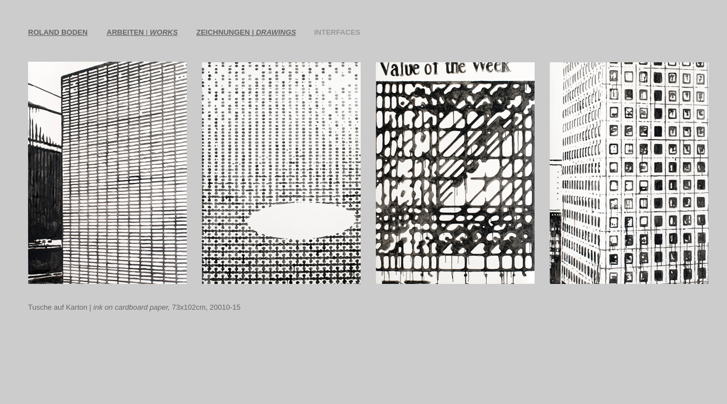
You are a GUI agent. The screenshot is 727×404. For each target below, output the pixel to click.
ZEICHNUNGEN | (246, 32)
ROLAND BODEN (58, 32)
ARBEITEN (126, 32)
